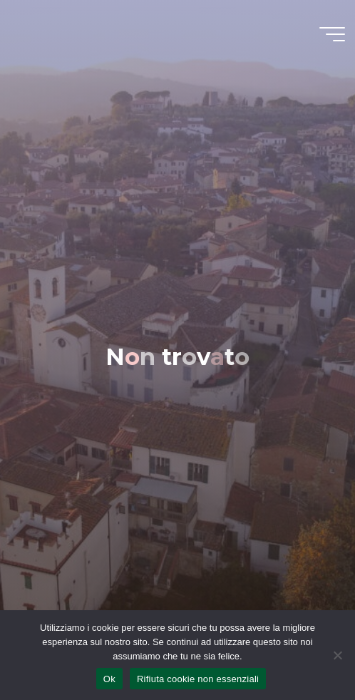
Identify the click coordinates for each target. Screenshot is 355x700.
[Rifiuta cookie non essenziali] (337, 655)
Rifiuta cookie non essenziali (198, 679)
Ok (109, 679)
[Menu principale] (332, 34)
